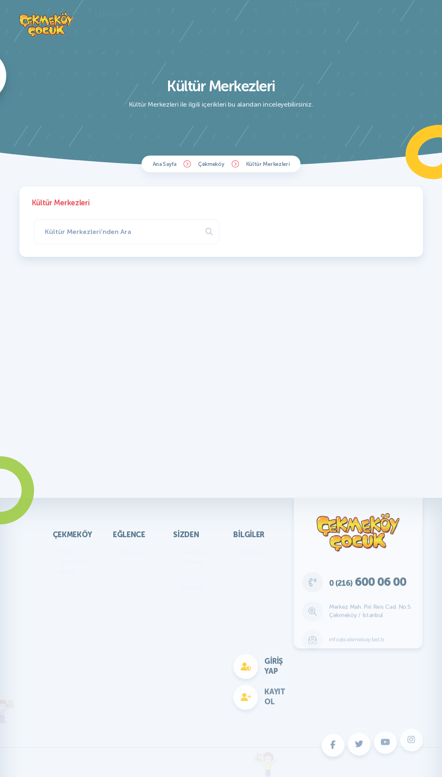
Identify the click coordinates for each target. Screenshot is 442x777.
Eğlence (129, 534)
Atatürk (250, 552)
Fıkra (186, 599)
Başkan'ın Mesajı (72, 589)
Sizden (186, 534)
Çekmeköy (211, 164)
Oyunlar (131, 552)
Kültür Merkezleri (268, 164)
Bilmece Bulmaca (131, 569)
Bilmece (191, 587)
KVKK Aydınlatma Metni (76, 562)
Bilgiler (248, 534)
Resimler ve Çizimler (196, 557)
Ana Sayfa (164, 164)
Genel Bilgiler (258, 564)
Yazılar (189, 574)
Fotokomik (135, 696)
